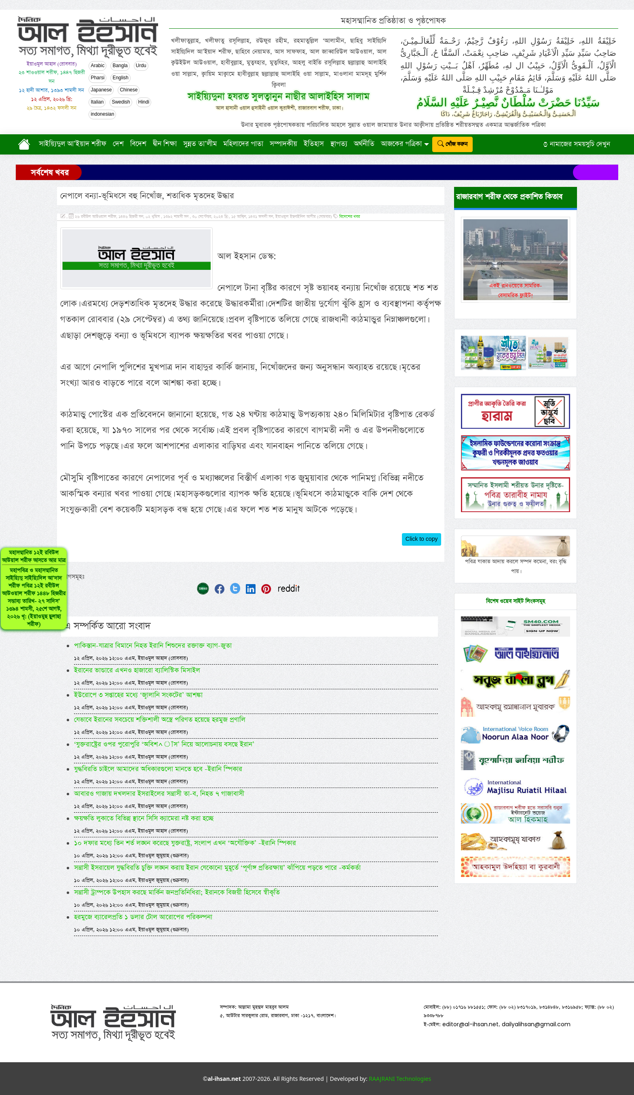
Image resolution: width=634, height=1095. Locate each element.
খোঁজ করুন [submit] (452, 144)
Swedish (121, 102)
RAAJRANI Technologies (400, 1078)
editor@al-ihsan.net (470, 1024)
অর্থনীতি (364, 144)
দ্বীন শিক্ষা (165, 144)
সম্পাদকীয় (283, 144)
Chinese (128, 90)
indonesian (102, 114)
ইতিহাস (314, 144)
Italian (97, 102)
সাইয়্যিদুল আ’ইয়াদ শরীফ (72, 144)
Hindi (143, 102)
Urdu (141, 66)
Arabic (97, 66)
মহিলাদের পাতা (243, 144)
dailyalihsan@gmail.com (536, 1024)
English (120, 78)
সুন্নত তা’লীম (200, 144)
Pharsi (97, 78)
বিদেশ (138, 144)
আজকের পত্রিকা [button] (401, 144)
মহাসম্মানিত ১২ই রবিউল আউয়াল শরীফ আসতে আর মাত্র (34, 588)
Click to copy (422, 539)
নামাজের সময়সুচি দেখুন (576, 144)
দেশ (118, 144)
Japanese (101, 90)
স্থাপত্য (338, 144)
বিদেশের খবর (349, 217)
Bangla (119, 66)
